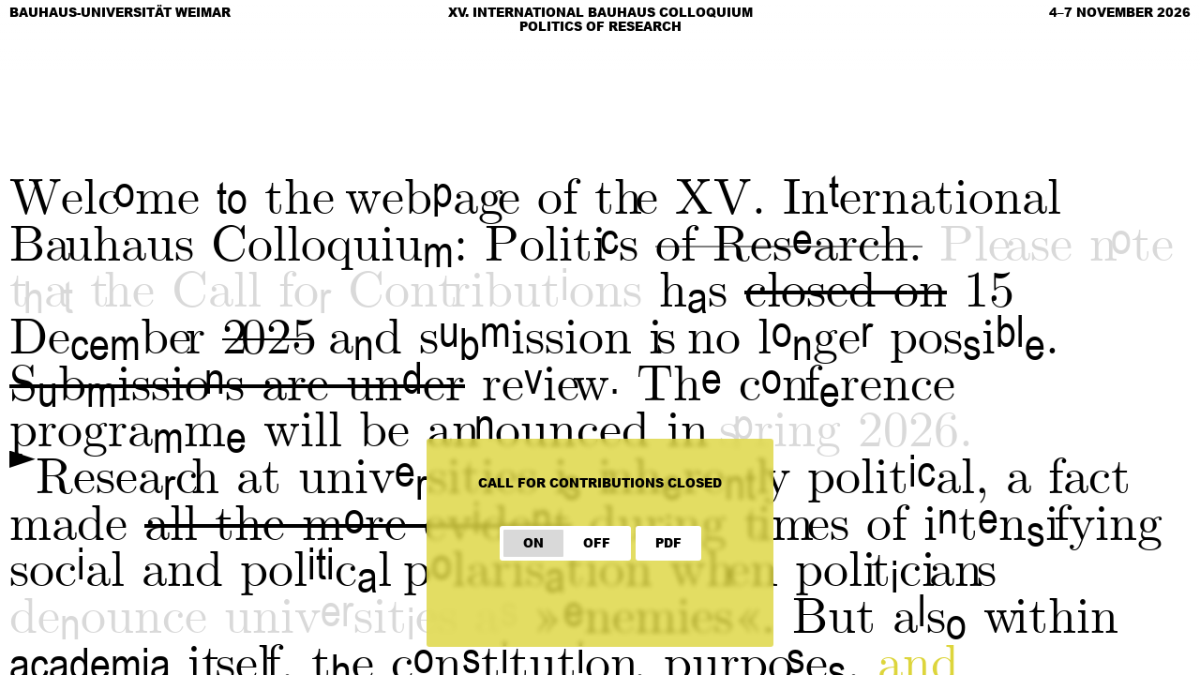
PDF (668, 542)
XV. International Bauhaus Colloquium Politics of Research (600, 19)
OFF (596, 542)
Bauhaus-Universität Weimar (120, 12)
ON (533, 542)
